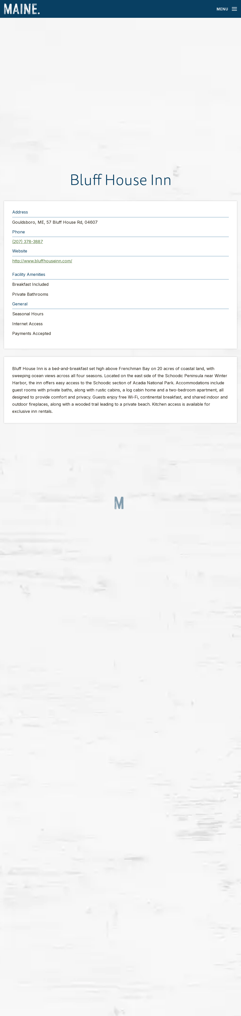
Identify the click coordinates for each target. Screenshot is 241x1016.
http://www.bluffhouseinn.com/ (42, 260)
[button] (120, 94)
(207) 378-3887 (27, 241)
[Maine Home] (22, 9)
